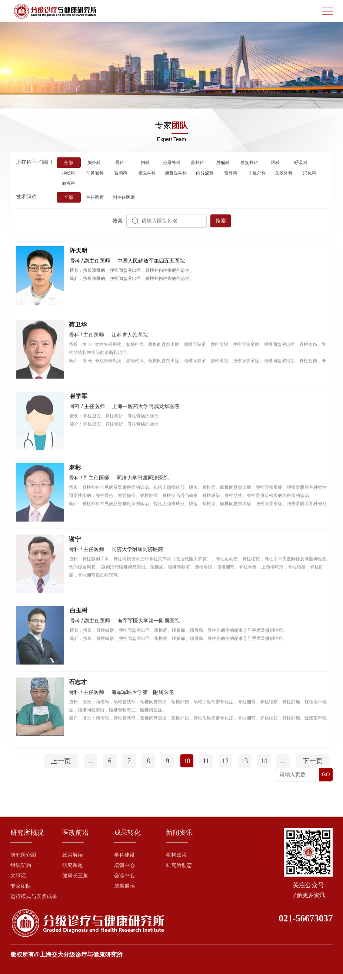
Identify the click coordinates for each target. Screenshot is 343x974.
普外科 (197, 163)
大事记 (18, 875)
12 (225, 761)
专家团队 (20, 886)
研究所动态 (179, 865)
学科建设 (124, 855)
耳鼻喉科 (95, 173)
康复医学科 (176, 173)
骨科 (119, 163)
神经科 (68, 173)
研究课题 (72, 865)
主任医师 (95, 198)
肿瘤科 (223, 163)
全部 (68, 163)
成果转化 (127, 832)
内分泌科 (205, 173)
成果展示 (124, 886)
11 (206, 761)
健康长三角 (75, 875)
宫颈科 (120, 173)
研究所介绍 (23, 855)
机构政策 (176, 855)
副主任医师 (124, 198)
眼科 (275, 163)
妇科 (145, 163)
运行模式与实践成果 (33, 896)
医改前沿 (75, 832)
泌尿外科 (171, 163)
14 (263, 761)
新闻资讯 (179, 832)
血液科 (68, 184)
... (90, 761)
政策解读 (72, 855)
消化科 (309, 173)
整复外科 (249, 163)
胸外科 (94, 163)
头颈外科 (284, 173)
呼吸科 (300, 163)
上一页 (61, 761)
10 (186, 761)
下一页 (313, 761)
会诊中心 (124, 875)
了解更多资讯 (308, 895)
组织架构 (20, 865)
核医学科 (147, 173)
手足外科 (257, 173)
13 (244, 761)
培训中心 (124, 865)
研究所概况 (27, 832)
